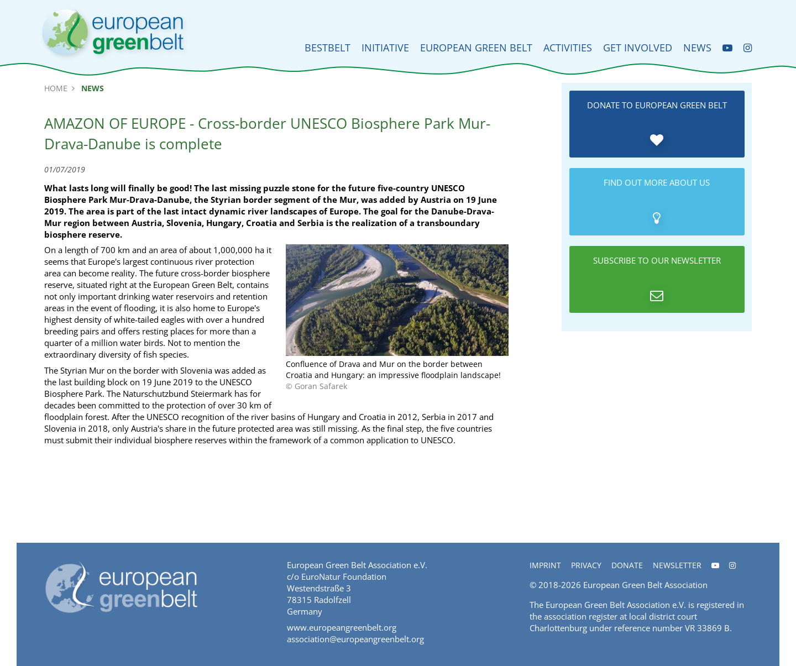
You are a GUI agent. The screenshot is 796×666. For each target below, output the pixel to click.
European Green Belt (476, 47)
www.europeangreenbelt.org (341, 627)
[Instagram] (747, 47)
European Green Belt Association (645, 584)
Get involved (637, 47)
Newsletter (677, 565)
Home (55, 88)
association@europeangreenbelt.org (355, 638)
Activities (567, 47)
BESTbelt (327, 47)
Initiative (385, 47)
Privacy (586, 565)
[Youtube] (727, 47)
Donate (627, 565)
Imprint (545, 565)
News (697, 47)
